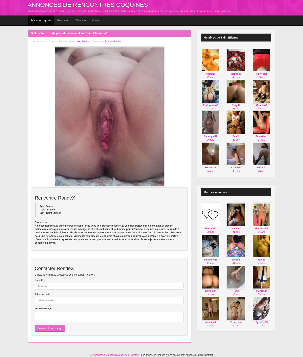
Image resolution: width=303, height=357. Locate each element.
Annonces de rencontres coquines (88, 4)
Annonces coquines (41, 20)
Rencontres (63, 20)
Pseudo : (40, 280)
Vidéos (95, 20)
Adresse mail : (43, 294)
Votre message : (44, 308)
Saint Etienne (82, 41)
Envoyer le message (50, 328)
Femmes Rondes (112, 41)
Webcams (81, 20)
